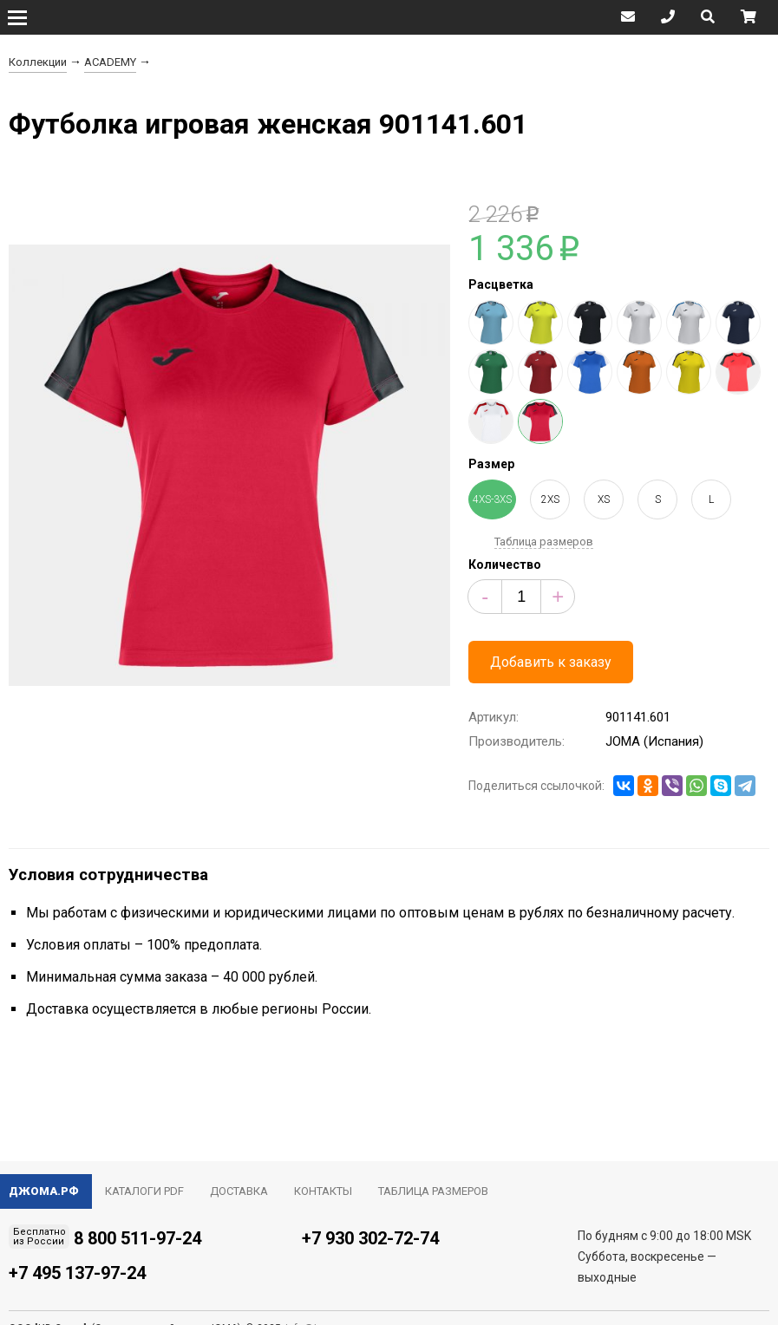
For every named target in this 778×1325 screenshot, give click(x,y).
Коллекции (38, 62)
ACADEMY (110, 62)
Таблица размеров (543, 541)
